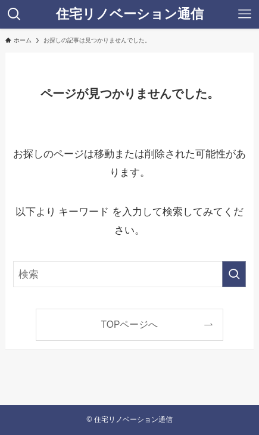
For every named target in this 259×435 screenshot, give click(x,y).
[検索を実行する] (234, 274)
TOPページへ (129, 324)
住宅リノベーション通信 (130, 14)
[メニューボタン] (244, 14)
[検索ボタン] (14, 14)
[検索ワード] (129, 274)
